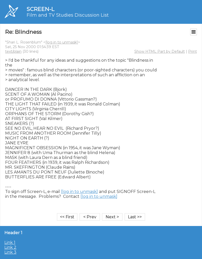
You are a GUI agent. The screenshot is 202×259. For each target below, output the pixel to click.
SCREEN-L (40, 9)
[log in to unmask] (61, 42)
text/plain (13, 51)
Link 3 (10, 252)
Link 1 (9, 242)
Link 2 (10, 247)
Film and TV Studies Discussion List (68, 15)
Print (192, 51)
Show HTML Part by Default (159, 51)
